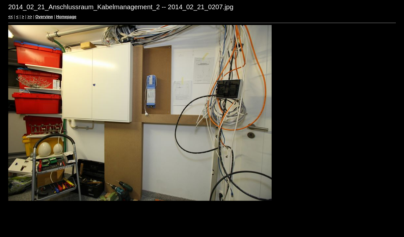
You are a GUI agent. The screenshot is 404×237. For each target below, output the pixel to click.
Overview (44, 16)
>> (29, 16)
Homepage (66, 16)
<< (10, 16)
